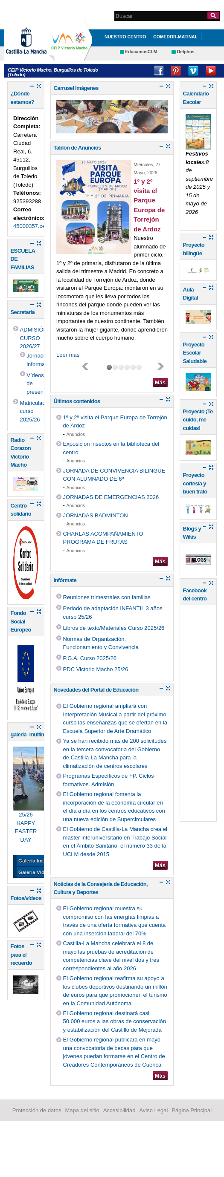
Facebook (159, 71)
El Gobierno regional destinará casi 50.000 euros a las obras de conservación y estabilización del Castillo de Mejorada (114, 1021)
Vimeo (193, 71)
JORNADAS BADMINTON (95, 515)
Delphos (186, 51)
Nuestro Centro (125, 37)
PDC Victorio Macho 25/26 (95, 669)
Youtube (211, 71)
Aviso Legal (153, 1110)
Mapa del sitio (82, 1110)
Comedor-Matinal (175, 37)
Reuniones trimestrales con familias (107, 597)
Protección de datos (36, 1110)
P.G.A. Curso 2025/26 (90, 658)
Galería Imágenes (39, 860)
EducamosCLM (141, 51)
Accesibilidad (119, 1110)
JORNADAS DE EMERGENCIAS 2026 (111, 497)
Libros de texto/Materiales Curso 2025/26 (114, 628)
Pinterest (176, 71)
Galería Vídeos (35, 872)
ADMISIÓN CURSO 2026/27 (33, 337)
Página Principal (192, 1110)
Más (160, 382)
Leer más (67, 355)
